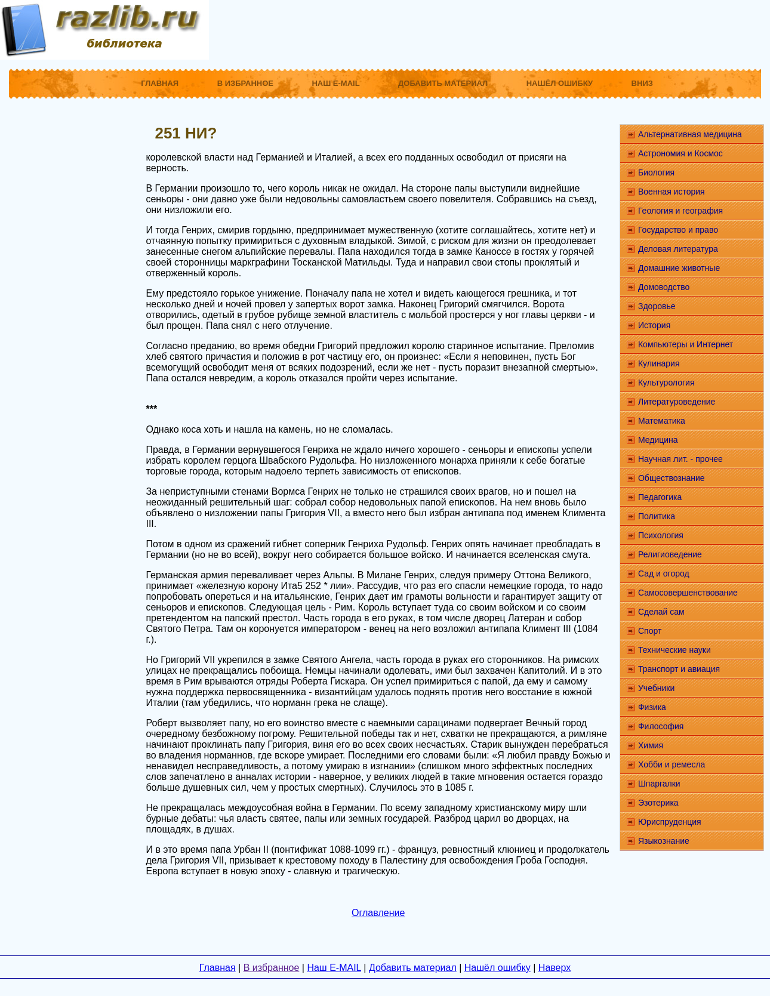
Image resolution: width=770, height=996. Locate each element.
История (654, 325)
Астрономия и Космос (680, 153)
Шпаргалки (659, 783)
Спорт (649, 631)
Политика (656, 516)
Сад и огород (663, 573)
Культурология (666, 382)
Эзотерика (658, 802)
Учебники (656, 688)
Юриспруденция (669, 822)
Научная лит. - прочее (680, 459)
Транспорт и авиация (679, 669)
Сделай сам (661, 611)
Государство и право (678, 230)
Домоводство (663, 287)
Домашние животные (679, 268)
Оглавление (378, 913)
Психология (660, 535)
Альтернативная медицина (690, 134)
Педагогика (660, 497)
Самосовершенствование (688, 592)
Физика (652, 707)
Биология (656, 172)
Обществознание (671, 478)
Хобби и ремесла (671, 764)
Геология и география (680, 210)
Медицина (658, 440)
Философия (660, 726)
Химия (650, 745)
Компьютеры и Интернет (685, 344)
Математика (661, 420)
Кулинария (659, 363)
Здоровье (657, 306)
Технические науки (674, 650)
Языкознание (663, 841)
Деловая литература (678, 249)
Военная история (671, 191)
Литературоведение (676, 401)
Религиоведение (670, 554)
